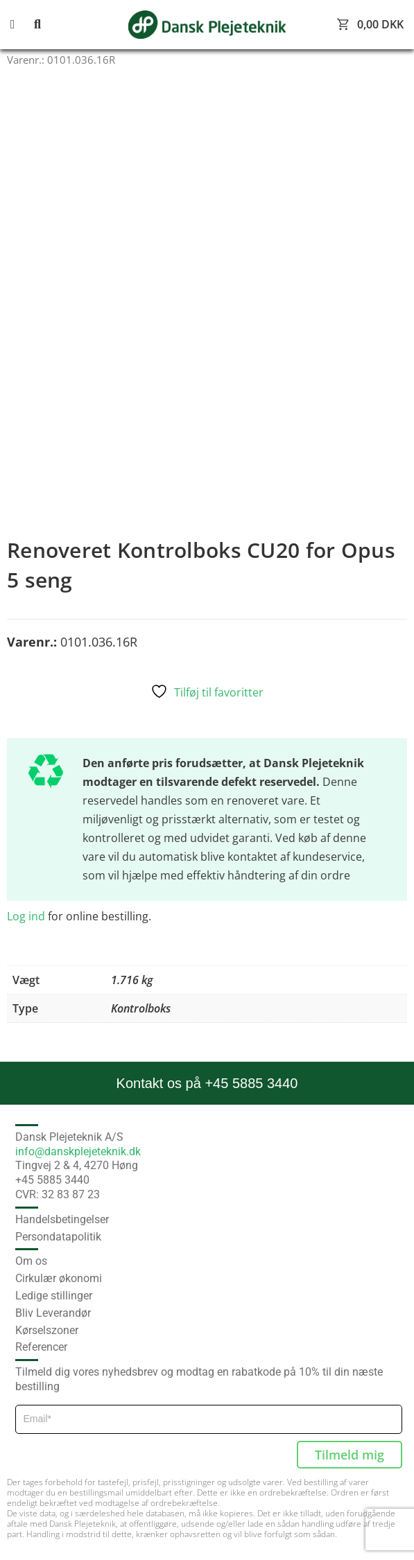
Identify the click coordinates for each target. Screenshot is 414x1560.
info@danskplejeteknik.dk (78, 1151)
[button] (20, 24)
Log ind (26, 916)
